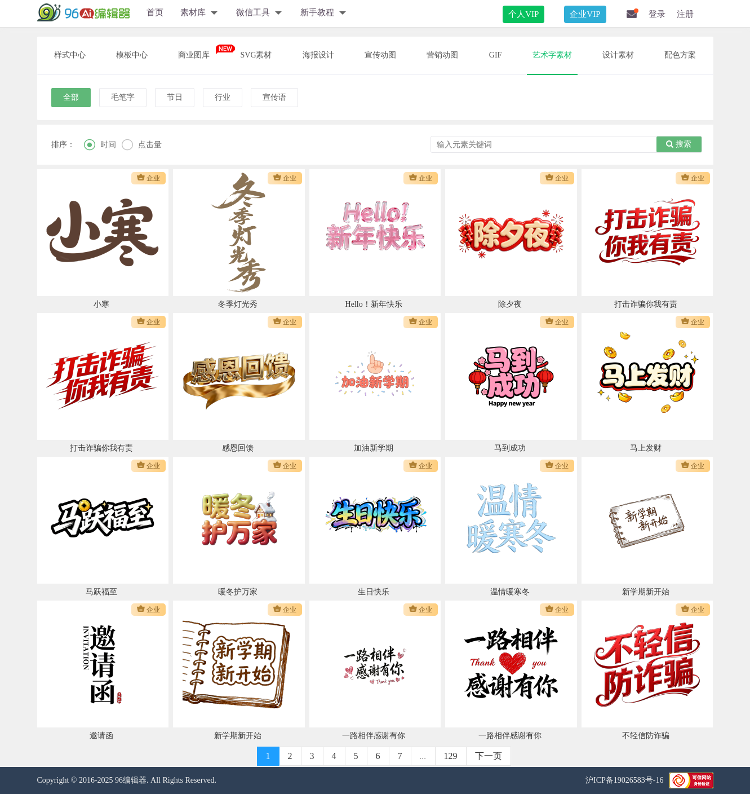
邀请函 (101, 735)
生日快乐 (373, 592)
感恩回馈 (238, 448)
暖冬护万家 (238, 592)
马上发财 (646, 448)
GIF (495, 55)
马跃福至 (101, 592)
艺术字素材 (552, 55)
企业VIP (585, 14)
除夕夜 (510, 304)
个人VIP (523, 14)
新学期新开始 (645, 592)
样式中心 (70, 55)
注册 (685, 14)
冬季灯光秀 (238, 304)
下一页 (488, 756)
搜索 (678, 144)
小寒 (101, 304)
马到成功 (510, 448)
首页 (155, 12)
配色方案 (680, 55)
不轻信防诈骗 (645, 735)
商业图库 (194, 55)
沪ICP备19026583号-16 (624, 780)
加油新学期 (373, 448)
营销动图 (442, 55)
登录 (657, 14)
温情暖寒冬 (510, 592)
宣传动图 (380, 55)
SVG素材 (256, 55)
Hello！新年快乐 (373, 304)
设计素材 (618, 55)
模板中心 (132, 55)
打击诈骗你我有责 (645, 304)
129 (451, 756)
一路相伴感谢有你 (373, 735)
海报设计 (318, 55)
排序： (63, 144)
